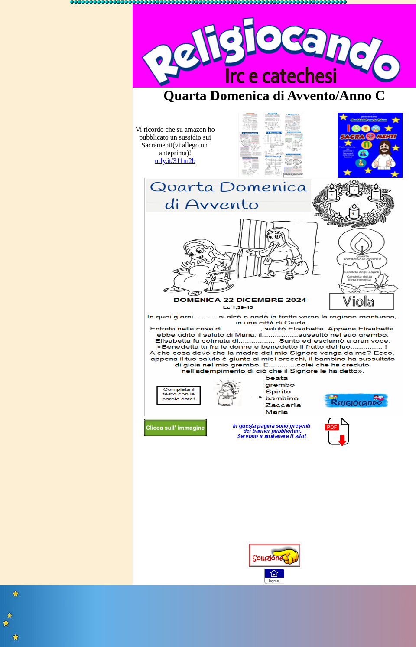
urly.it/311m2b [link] (175, 160)
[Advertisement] (66, 136)
